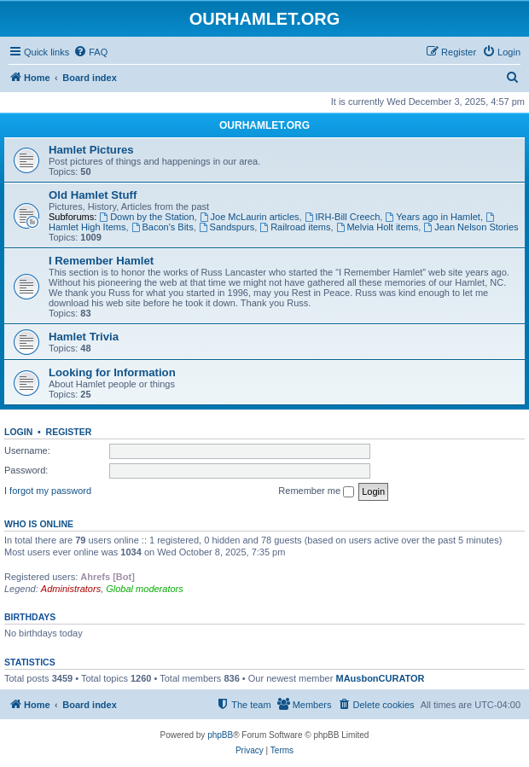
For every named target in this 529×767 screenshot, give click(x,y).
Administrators (71, 589)
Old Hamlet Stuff (93, 195)
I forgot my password (47, 490)
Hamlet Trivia (84, 336)
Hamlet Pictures (91, 149)
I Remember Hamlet (101, 260)
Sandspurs (226, 227)
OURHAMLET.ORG (264, 125)
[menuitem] (90, 52)
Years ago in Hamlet (432, 217)
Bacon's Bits (162, 227)
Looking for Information (112, 372)
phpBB (220, 735)
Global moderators (144, 589)
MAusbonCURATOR (379, 678)
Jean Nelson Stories (470, 227)
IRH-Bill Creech (343, 217)
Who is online (38, 524)
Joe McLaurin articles (249, 217)
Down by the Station (146, 217)
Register (69, 432)
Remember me (316, 491)
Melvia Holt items (377, 227)
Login (18, 432)
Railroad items (294, 227)
